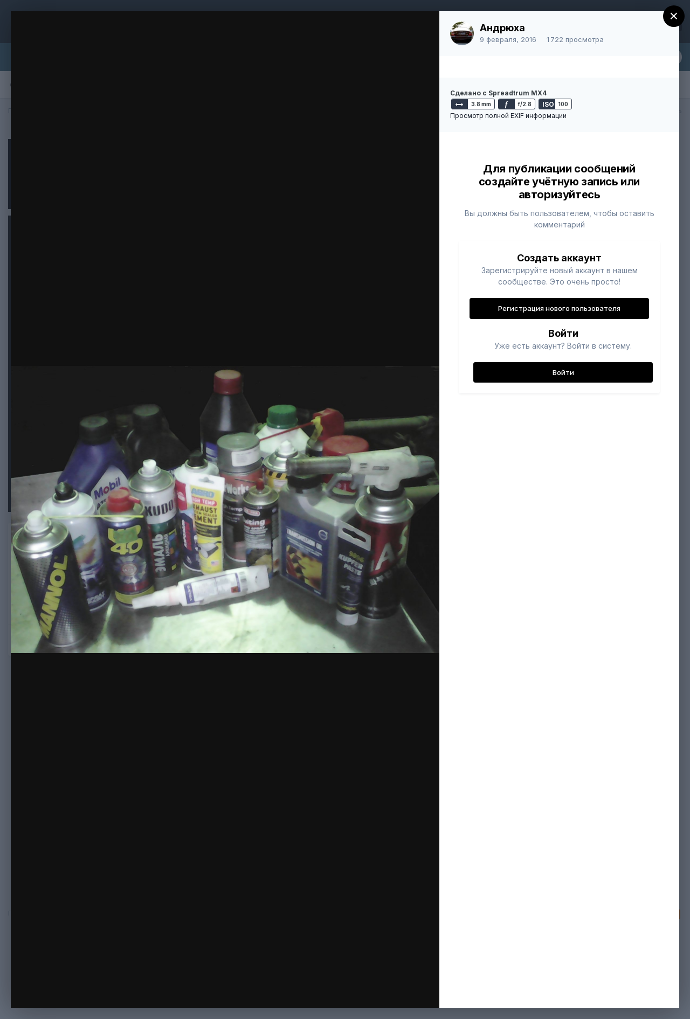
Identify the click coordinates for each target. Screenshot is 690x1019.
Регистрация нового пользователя (559, 308)
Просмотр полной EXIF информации (508, 116)
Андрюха (502, 27)
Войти (563, 372)
